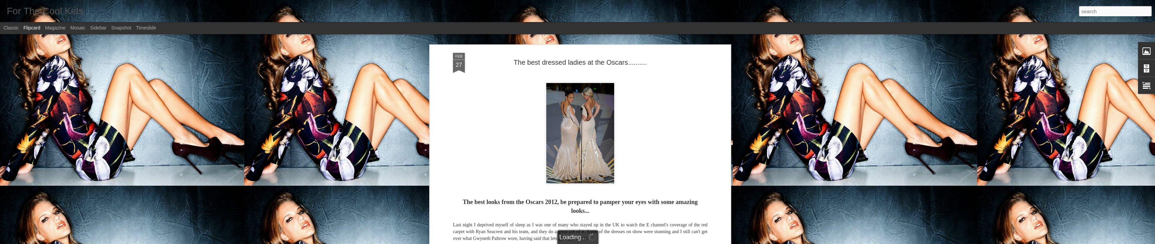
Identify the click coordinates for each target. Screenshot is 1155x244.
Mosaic (77, 27)
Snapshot (121, 27)
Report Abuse (618, 240)
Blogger (598, 240)
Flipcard (31, 27)
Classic (11, 27)
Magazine (55, 27)
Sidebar (98, 27)
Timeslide (146, 27)
